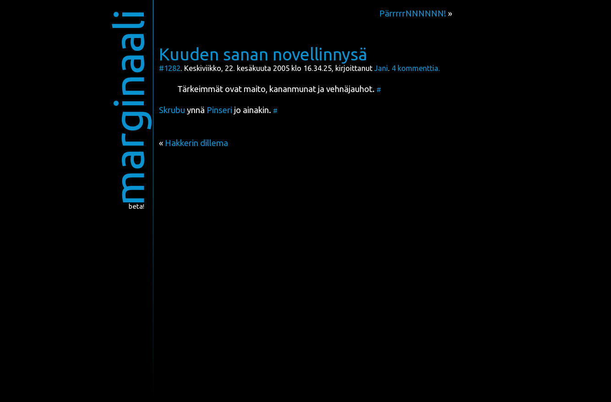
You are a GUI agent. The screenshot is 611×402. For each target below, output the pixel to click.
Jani (381, 68)
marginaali (128, 107)
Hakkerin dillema (196, 143)
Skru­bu (172, 110)
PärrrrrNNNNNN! (412, 13)
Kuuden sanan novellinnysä (263, 54)
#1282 (169, 68)
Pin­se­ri (219, 110)
